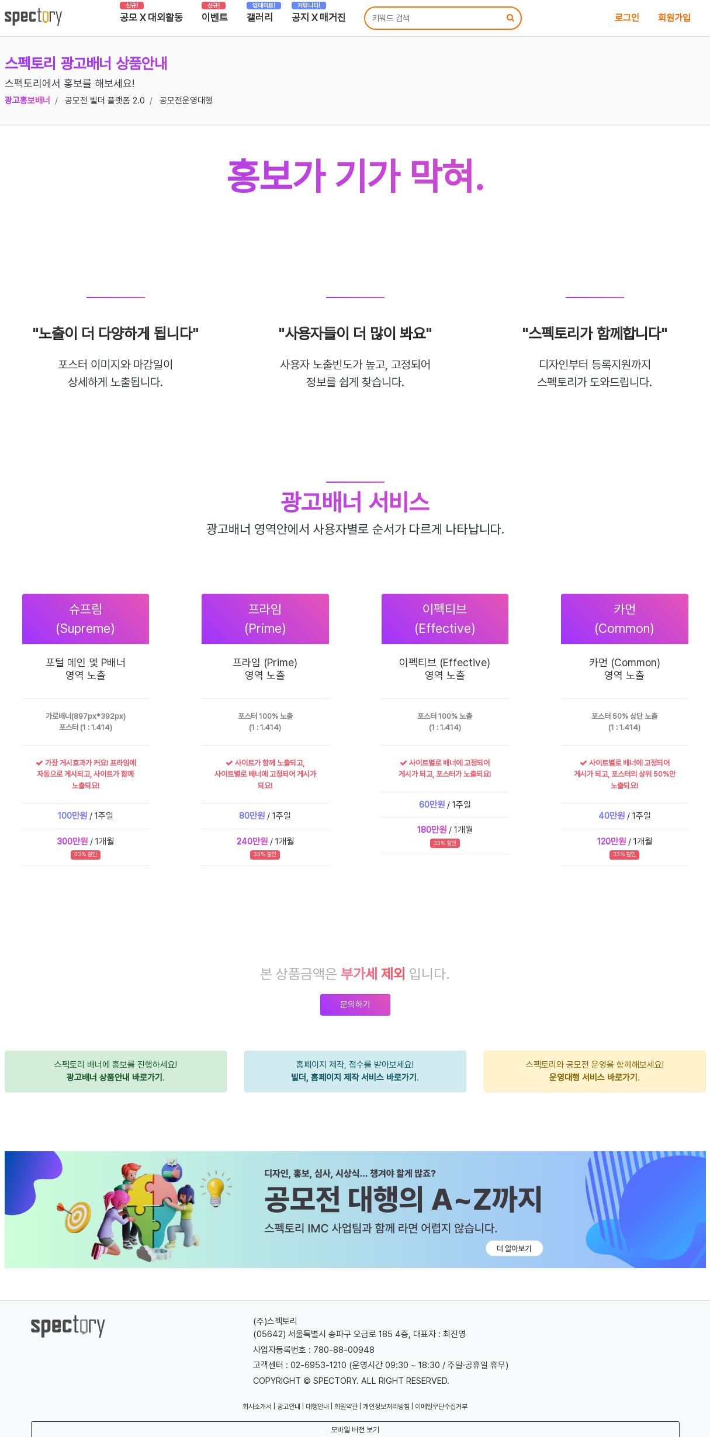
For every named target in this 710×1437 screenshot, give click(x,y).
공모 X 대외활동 (151, 14)
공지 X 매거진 (319, 14)
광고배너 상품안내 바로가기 (114, 1077)
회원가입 (674, 17)
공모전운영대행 (186, 100)
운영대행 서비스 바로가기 (593, 1077)
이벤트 (215, 14)
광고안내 (288, 1407)
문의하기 (355, 1004)
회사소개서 (257, 1407)
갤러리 (264, 14)
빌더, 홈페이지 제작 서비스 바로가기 (354, 1077)
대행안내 (317, 1407)
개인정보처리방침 (386, 1407)
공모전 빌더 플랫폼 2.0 (105, 100)
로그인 (627, 17)
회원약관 (346, 1407)
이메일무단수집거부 (441, 1407)
